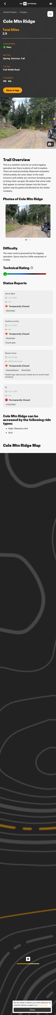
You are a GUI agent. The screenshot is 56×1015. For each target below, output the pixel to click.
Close (32, 1010)
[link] (32, 267)
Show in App (12, 90)
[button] (6, 3)
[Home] (28, 3)
